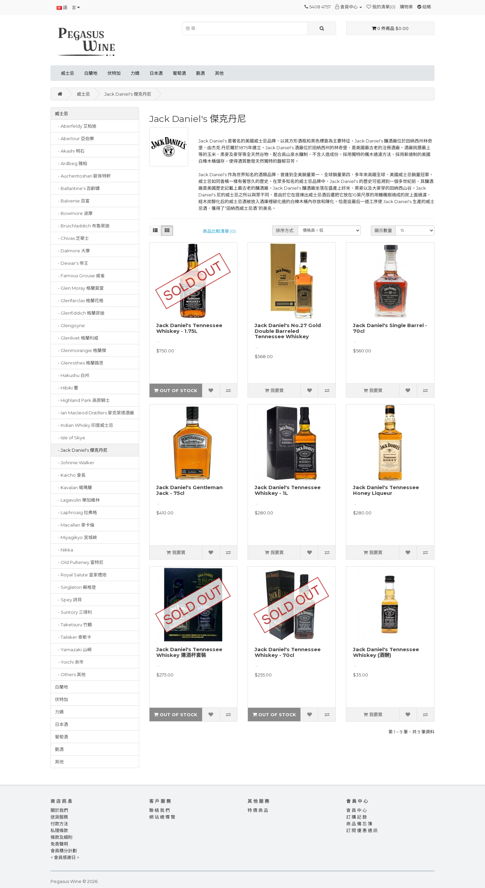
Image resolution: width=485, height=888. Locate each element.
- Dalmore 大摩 (72, 250)
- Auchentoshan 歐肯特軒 (83, 176)
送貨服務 (59, 817)
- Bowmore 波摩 (74, 213)
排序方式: (285, 230)
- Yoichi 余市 (69, 662)
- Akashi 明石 (70, 151)
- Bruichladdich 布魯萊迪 (82, 225)
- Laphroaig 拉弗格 (76, 512)
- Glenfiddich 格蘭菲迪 (79, 313)
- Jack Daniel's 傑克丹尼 (81, 450)
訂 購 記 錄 (356, 817)
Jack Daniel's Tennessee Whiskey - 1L (288, 490)
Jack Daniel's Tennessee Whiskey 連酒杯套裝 (189, 652)
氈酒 (200, 73)
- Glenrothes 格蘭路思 (79, 363)
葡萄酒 (179, 73)
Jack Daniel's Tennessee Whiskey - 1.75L (189, 328)
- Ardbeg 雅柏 (71, 163)
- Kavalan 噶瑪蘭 (73, 487)
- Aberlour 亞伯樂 (74, 138)
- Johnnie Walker (74, 462)
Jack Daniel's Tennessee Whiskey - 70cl (288, 652)
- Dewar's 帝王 (71, 263)
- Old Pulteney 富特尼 (79, 562)
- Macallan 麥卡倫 (74, 525)
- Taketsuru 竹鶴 (73, 624)
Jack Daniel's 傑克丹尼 (127, 94)
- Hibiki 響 (66, 387)
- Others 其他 (70, 674)
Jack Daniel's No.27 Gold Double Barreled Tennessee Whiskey (288, 331)
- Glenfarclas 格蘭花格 (79, 300)
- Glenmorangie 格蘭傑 (80, 350)
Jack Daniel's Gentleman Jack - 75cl (189, 490)
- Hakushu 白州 (72, 375)
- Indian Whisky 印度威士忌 (84, 425)
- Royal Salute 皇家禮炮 (80, 574)
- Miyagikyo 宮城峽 (76, 537)
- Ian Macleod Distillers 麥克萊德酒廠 (94, 412)
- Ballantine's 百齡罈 (77, 188)
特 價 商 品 (258, 810)
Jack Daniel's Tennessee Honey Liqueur (386, 490)
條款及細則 (61, 837)
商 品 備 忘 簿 (359, 823)
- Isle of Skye (70, 437)
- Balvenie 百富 (72, 200)
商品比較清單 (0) (219, 231)
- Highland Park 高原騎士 (82, 400)
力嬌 (135, 73)
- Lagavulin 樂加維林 (77, 500)
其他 (219, 73)
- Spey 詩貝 (68, 599)
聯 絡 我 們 (159, 810)
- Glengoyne (70, 325)
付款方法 (59, 823)
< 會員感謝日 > (65, 857)
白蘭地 (90, 73)
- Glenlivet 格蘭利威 (76, 338)
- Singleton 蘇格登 (75, 587)
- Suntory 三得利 (73, 612)
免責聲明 (59, 844)
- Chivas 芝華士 (72, 238)
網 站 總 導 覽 (162, 817)
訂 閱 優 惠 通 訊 (362, 830)
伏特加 (114, 73)
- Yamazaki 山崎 (73, 649)
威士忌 (67, 73)
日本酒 (156, 73)
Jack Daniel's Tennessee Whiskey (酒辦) (386, 652)
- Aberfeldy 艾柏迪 (75, 126)
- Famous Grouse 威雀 (80, 275)
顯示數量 (383, 230)
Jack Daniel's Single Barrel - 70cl (390, 328)
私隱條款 (59, 830)
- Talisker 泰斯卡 (73, 637)
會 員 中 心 (356, 810)
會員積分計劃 (64, 850)
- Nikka (64, 549)
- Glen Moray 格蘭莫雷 (79, 288)
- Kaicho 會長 (70, 475)
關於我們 (59, 810)
